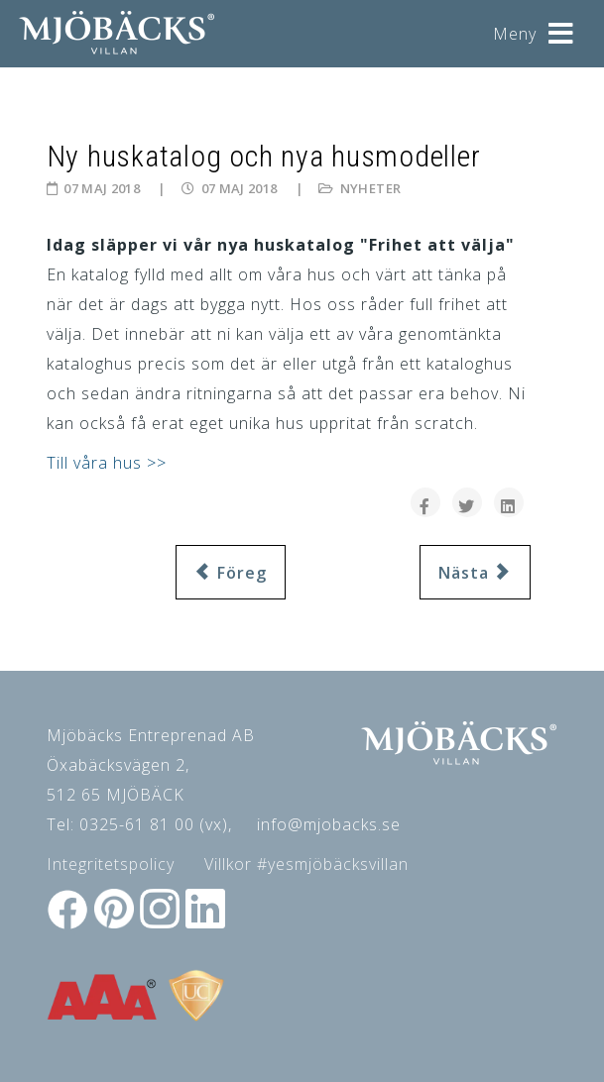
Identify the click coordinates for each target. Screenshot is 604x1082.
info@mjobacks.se (329, 824)
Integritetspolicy (111, 864)
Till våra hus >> (107, 463)
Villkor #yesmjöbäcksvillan (306, 864)
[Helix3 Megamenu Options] (561, 26)
